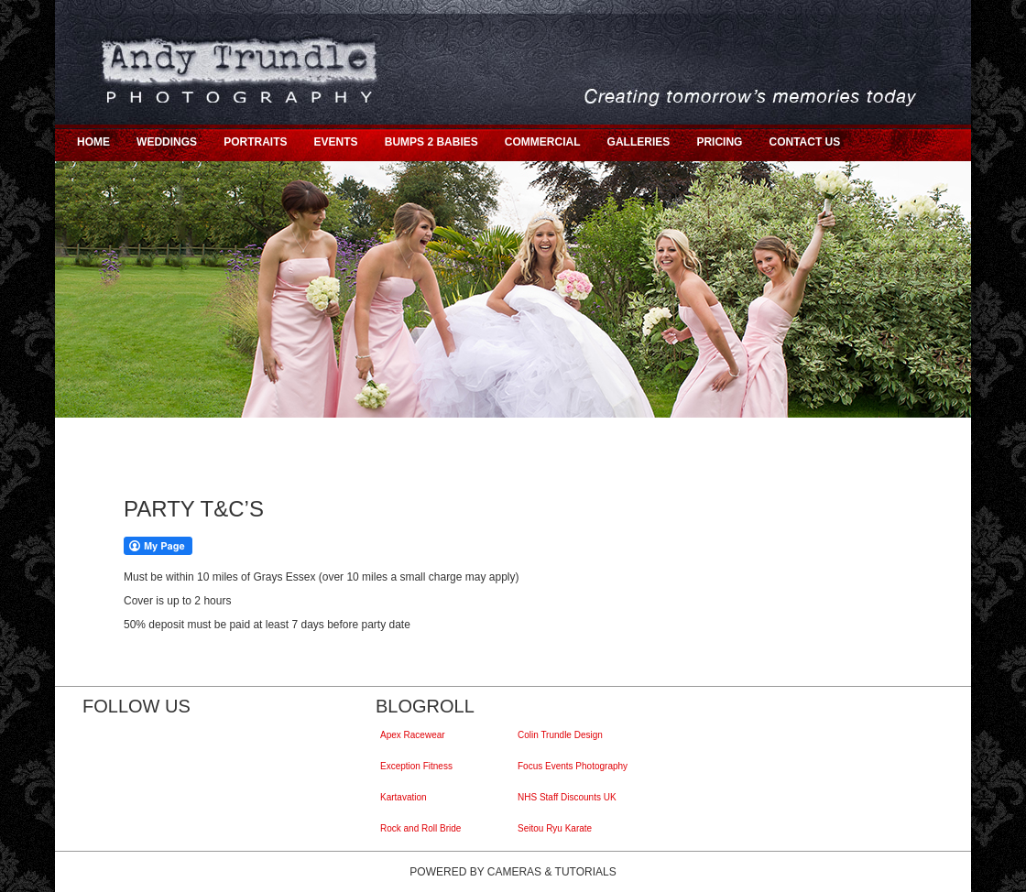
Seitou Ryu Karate (557, 828)
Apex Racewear (415, 735)
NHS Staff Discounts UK (569, 797)
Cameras (514, 871)
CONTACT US (804, 142)
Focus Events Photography (575, 766)
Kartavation (406, 797)
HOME (93, 142)
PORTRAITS (255, 142)
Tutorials (586, 871)
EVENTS (336, 142)
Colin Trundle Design (562, 735)
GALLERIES (639, 142)
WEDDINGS (166, 142)
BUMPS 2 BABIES (431, 142)
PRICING (719, 142)
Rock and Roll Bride (423, 828)
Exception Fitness (419, 766)
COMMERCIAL (543, 142)
